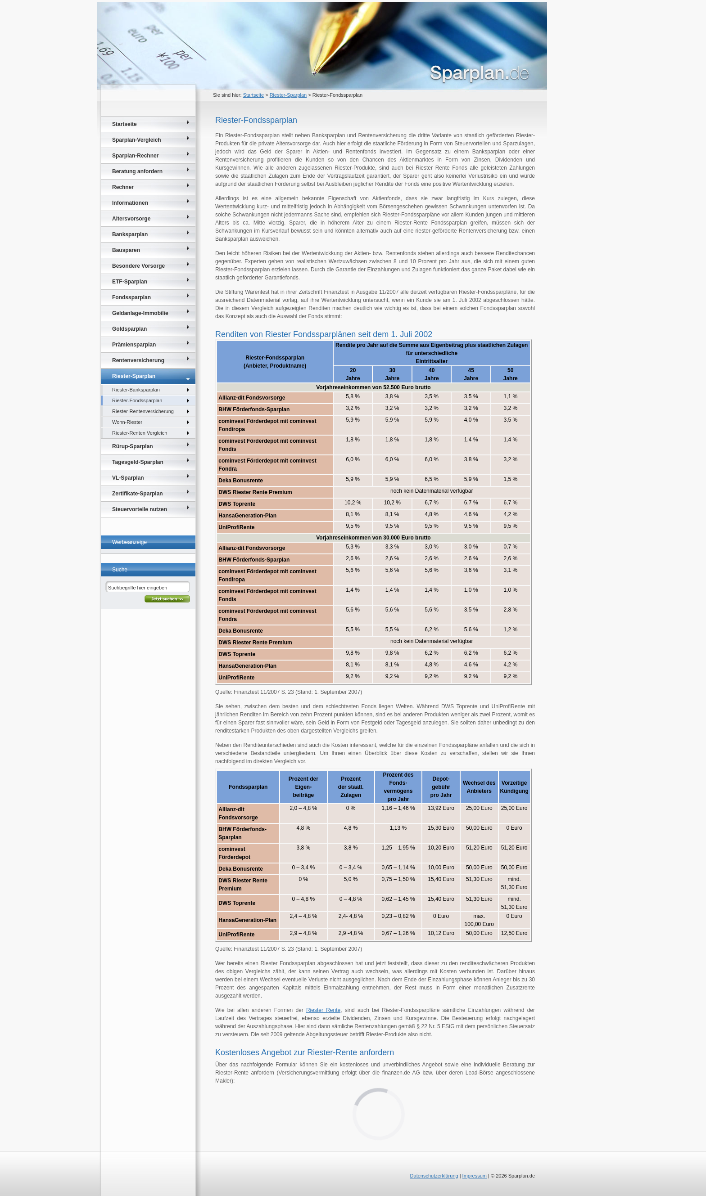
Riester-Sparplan (288, 95)
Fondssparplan (131, 297)
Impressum (474, 1175)
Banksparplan (130, 234)
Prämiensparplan (134, 345)
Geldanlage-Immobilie (140, 313)
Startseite (253, 95)
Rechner (123, 187)
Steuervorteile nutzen (139, 509)
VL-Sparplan (128, 478)
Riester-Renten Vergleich (139, 433)
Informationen (130, 203)
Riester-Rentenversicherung (143, 411)
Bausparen (126, 250)
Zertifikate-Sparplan (137, 493)
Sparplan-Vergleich (136, 140)
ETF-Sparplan (129, 282)
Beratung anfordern (137, 171)
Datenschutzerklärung (434, 1175)
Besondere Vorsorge (138, 266)
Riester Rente (323, 1010)
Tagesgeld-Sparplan (137, 462)
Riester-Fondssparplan (137, 400)
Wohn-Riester (127, 422)
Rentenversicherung (138, 360)
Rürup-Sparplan (132, 446)
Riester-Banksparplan (136, 389)
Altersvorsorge (131, 219)
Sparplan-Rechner (135, 156)
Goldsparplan (129, 329)
